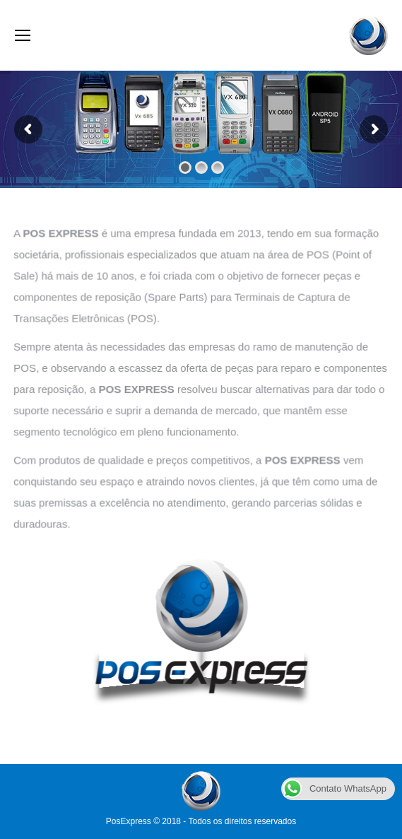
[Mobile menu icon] (22, 35)
